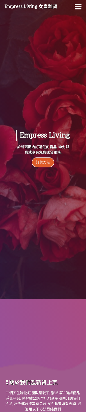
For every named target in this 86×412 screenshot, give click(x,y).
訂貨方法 (43, 155)
